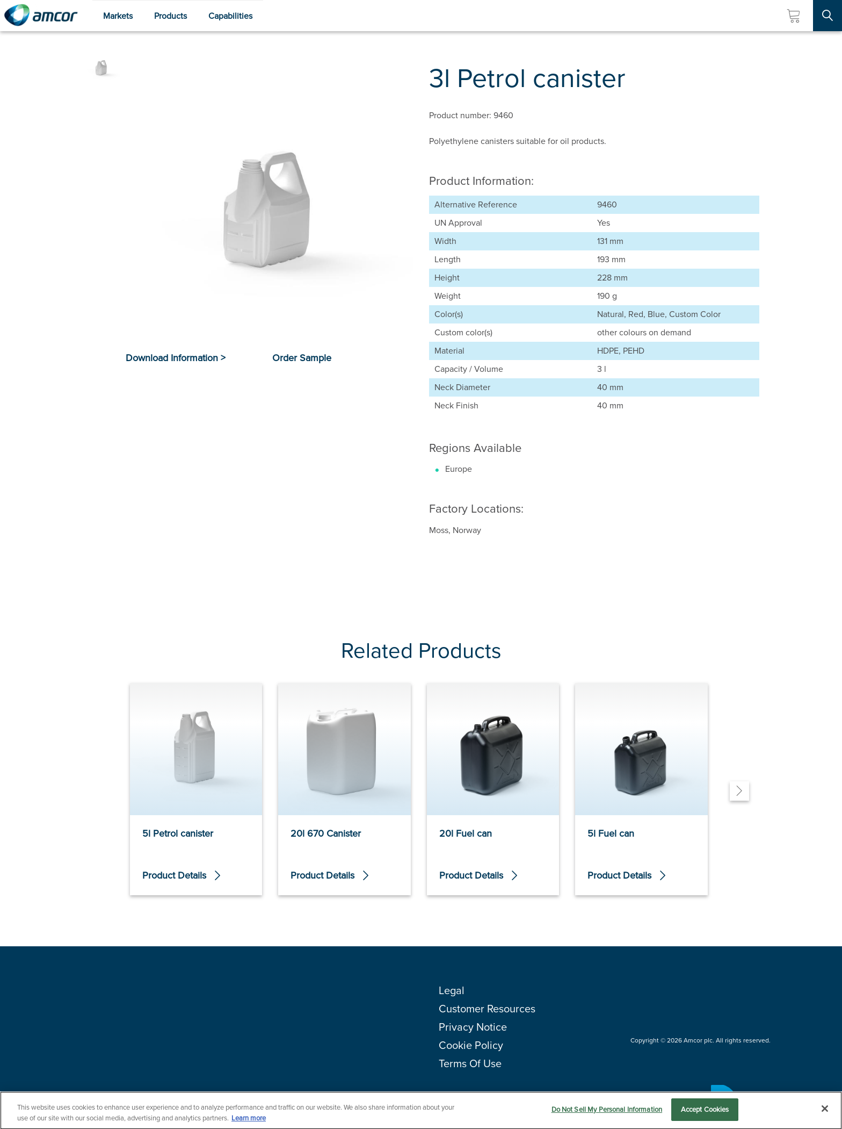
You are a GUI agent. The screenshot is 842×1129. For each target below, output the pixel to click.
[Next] (739, 791)
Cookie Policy (471, 1045)
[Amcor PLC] (41, 15)
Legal (451, 990)
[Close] (825, 1113)
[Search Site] (827, 15)
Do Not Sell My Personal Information (607, 1114)
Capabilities (230, 16)
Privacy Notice (473, 1027)
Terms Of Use (470, 1063)
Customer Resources (487, 1009)
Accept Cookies (705, 1114)
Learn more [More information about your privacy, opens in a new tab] (248, 1122)
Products (170, 16)
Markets (118, 16)
